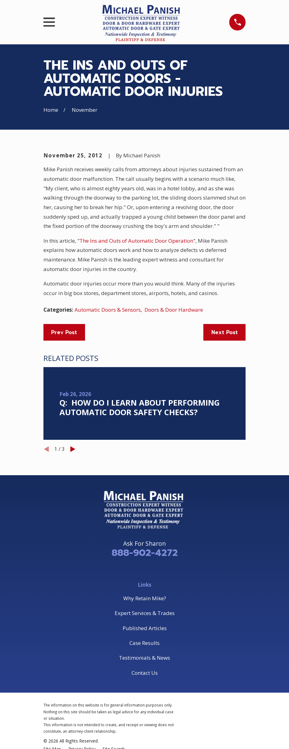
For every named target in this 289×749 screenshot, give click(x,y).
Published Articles (145, 628)
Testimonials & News (144, 657)
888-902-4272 (145, 553)
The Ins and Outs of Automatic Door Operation (136, 240)
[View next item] (73, 449)
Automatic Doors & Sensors (108, 309)
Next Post (224, 332)
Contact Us (145, 672)
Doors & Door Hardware (173, 309)
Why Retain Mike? (144, 598)
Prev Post (64, 332)
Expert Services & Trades (145, 613)
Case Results (144, 642)
